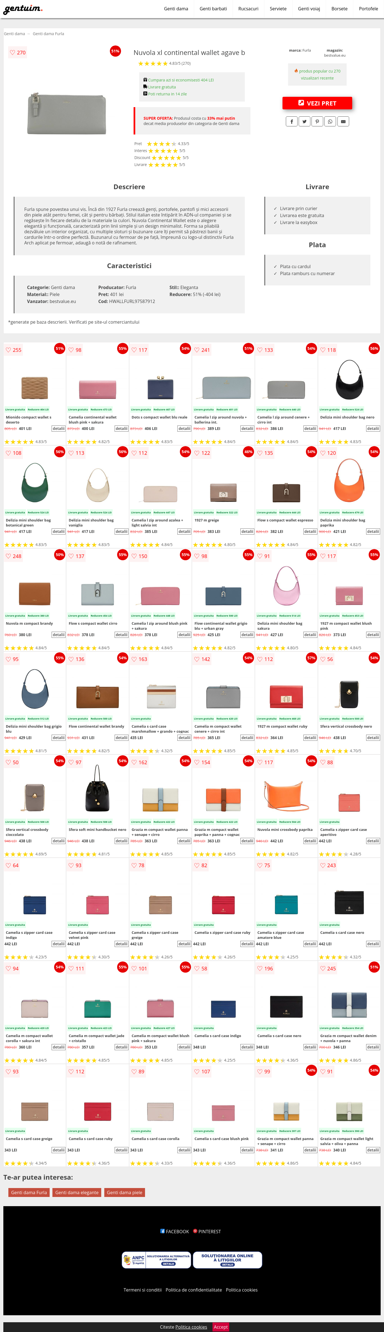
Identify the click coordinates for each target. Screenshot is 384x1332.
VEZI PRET (317, 103)
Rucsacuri (248, 9)
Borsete (340, 9)
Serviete (278, 9)
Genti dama (176, 9)
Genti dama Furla (48, 33)
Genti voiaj (309, 9)
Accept (221, 1327)
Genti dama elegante (76, 1192)
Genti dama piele (125, 1192)
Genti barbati (213, 9)
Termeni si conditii (143, 1290)
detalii (58, 428)
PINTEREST (207, 1231)
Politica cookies (242, 1290)
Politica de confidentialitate (194, 1290)
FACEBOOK (174, 1231)
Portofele (368, 9)
